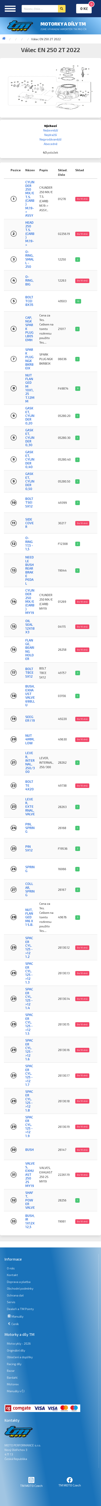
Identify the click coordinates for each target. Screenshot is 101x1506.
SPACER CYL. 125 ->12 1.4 (29, 998)
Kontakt (12, 1275)
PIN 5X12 (29, 848)
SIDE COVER (29, 523)
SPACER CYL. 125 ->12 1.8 (29, 1101)
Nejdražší (50, 135)
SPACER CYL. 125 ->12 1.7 (29, 1075)
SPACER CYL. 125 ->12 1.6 (29, 1049)
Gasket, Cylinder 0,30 (29, 437)
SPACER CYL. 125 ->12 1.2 (29, 947)
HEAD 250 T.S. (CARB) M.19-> (29, 233)
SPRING (30, 868)
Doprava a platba (18, 1282)
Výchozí (50, 126)
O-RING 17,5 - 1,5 (29, 543)
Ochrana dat (15, 1295)
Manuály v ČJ (15, 1391)
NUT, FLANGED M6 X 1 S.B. (29, 917)
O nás (11, 1268)
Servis (11, 1302)
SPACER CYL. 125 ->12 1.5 (29, 1024)
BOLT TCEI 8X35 (29, 301)
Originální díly (16, 1350)
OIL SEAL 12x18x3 (30, 626)
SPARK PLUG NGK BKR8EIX (29, 359)
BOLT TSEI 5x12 (29, 502)
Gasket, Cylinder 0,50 (29, 481)
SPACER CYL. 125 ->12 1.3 (29, 973)
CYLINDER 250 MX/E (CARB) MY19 (29, 601)
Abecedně (51, 144)
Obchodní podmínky (20, 1288)
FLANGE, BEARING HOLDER (29, 649)
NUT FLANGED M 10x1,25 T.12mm (29, 388)
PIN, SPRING (30, 828)
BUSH (29, 1149)
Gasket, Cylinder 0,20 (29, 415)
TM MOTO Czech (31, 1482)
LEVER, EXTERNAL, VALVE (30, 806)
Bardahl (12, 1377)
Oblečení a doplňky (20, 1357)
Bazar (11, 1370)
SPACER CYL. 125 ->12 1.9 (29, 1126)
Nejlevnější (50, 130)
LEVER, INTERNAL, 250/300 (30, 762)
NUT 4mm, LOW (29, 739)
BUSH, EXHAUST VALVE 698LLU (30, 695)
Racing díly (14, 1364)
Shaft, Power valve (30, 1200)
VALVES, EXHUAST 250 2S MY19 (30, 1174)
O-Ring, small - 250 (29, 259)
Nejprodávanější (50, 139)
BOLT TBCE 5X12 (29, 672)
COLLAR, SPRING (30, 889)
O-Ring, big (29, 280)
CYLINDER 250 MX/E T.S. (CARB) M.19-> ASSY (29, 198)
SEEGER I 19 (30, 718)
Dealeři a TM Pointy (20, 1309)
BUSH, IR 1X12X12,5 (30, 1221)
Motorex (13, 1384)
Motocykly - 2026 (19, 1343)
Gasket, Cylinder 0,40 (29, 459)
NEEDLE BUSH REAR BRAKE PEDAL (29, 570)
